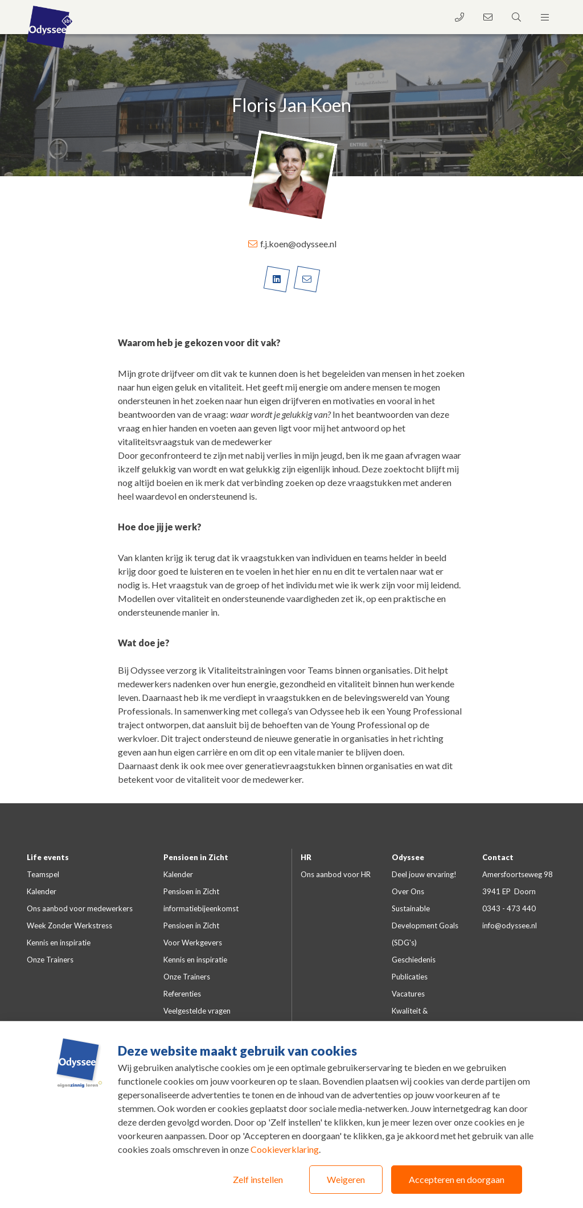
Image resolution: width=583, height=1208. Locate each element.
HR (306, 857)
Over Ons (408, 891)
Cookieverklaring (285, 1149)
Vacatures (408, 993)
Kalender (41, 891)
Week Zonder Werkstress (69, 925)
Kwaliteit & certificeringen (415, 1019)
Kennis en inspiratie (59, 942)
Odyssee (408, 857)
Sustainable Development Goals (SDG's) (425, 925)
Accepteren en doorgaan (456, 1179)
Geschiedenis (414, 959)
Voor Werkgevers (192, 942)
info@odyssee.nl (509, 925)
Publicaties (410, 976)
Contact (498, 857)
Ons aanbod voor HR (336, 874)
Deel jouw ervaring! (424, 874)
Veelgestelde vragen (197, 1010)
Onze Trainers (50, 959)
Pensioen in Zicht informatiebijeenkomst (201, 900)
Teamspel (43, 874)
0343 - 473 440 (509, 908)
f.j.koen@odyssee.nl (291, 243)
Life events (48, 857)
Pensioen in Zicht (195, 857)
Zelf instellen (258, 1179)
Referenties (182, 993)
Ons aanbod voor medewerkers (80, 908)
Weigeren (346, 1179)
